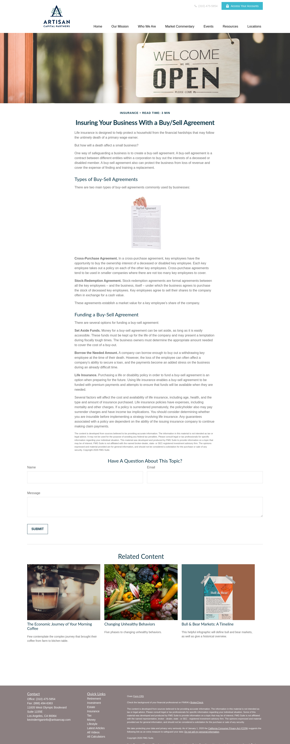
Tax (89, 715)
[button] (98, 26)
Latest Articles (96, 728)
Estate (91, 707)
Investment (94, 702)
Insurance (93, 711)
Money (91, 719)
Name (31, 467)
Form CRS (138, 696)
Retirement (94, 698)
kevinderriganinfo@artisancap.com (49, 719)
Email (151, 467)
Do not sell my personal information (201, 732)
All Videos (93, 732)
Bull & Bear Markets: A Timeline (208, 624)
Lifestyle (92, 724)
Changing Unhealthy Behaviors (129, 624)
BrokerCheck (196, 702)
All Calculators (96, 736)
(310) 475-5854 (206, 6)
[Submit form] (37, 529)
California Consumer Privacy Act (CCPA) (228, 728)
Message (33, 493)
